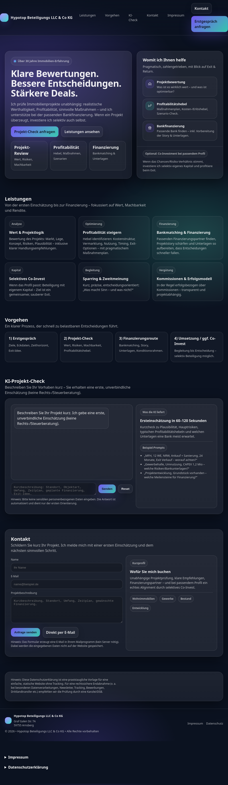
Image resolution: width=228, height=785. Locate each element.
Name (14, 561)
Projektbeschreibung (24, 594)
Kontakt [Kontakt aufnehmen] (201, 8)
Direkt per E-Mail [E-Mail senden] (60, 633)
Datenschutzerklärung (28, 768)
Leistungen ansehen (82, 131)
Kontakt (152, 15)
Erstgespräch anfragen (206, 24)
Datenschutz (214, 725)
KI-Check (133, 17)
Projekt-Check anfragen (34, 131)
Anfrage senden (25, 633)
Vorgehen (112, 15)
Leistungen (87, 15)
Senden (107, 489)
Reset (125, 489)
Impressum (176, 15)
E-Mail (14, 577)
